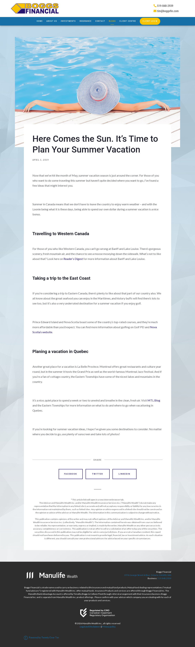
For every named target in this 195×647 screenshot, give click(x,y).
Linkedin (124, 474)
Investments (68, 21)
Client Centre (127, 21)
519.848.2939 (164, 578)
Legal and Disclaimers (90, 626)
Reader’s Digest (73, 258)
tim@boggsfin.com (166, 11)
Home (40, 21)
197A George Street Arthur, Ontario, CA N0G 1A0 (147, 575)
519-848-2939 (163, 6)
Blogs (112, 21)
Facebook (70, 474)
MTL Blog (153, 400)
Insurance (85, 21)
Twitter (97, 474)
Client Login (150, 21)
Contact (100, 21)
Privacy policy (109, 626)
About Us (51, 21)
